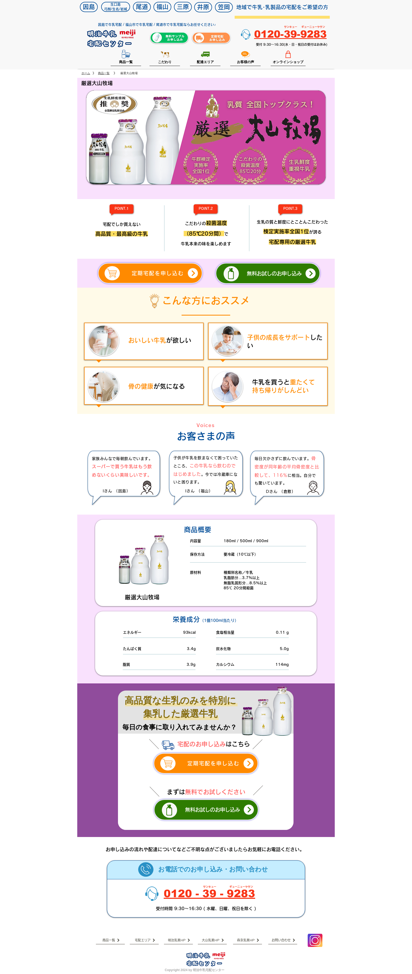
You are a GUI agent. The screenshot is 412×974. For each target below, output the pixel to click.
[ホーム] (86, 73)
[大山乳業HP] (212, 940)
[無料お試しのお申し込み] (268, 273)
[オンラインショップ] (288, 57)
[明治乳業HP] (178, 940)
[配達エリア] (205, 57)
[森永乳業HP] (247, 940)
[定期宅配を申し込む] (150, 273)
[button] (206, 137)
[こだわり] (165, 57)
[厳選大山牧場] (129, 73)
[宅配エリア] (144, 940)
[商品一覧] (126, 57)
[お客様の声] (245, 57)
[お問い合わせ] (282, 940)
